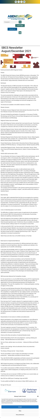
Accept (20, 407)
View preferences (20, 414)
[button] (38, 396)
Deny (20, 410)
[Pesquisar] (20, 22)
